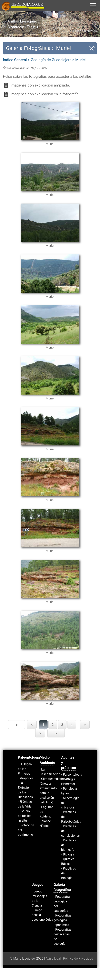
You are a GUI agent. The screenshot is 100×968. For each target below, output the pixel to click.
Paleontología (72, 774)
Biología (68, 854)
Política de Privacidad (78, 958)
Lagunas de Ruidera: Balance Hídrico (47, 816)
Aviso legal (53, 958)
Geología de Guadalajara (51, 60)
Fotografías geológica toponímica (62, 920)
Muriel (80, 60)
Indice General (15, 60)
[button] (97, 5)
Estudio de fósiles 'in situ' (24, 815)
